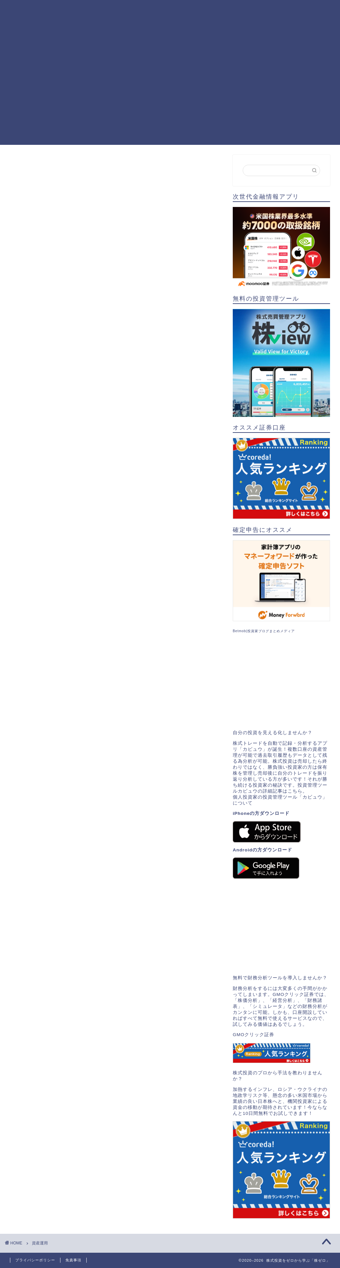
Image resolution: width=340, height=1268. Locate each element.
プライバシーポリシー (35, 1260)
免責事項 (73, 1260)
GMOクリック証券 (253, 1034)
